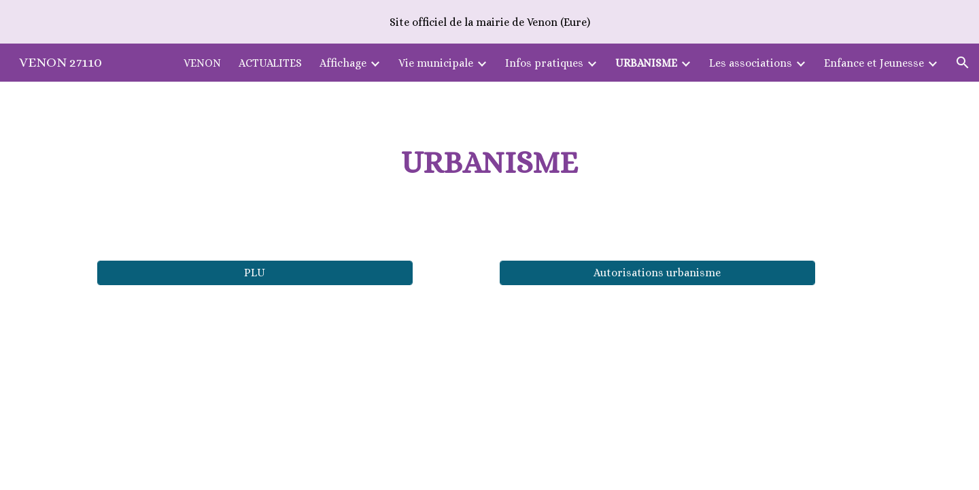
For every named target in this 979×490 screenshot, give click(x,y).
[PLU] (255, 272)
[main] (489, 163)
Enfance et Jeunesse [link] (874, 62)
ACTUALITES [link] (270, 62)
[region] (489, 22)
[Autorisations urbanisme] (657, 272)
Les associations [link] (750, 62)
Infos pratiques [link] (544, 62)
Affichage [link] (343, 62)
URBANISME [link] (646, 62)
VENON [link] (202, 62)
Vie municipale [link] (435, 62)
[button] (962, 62)
